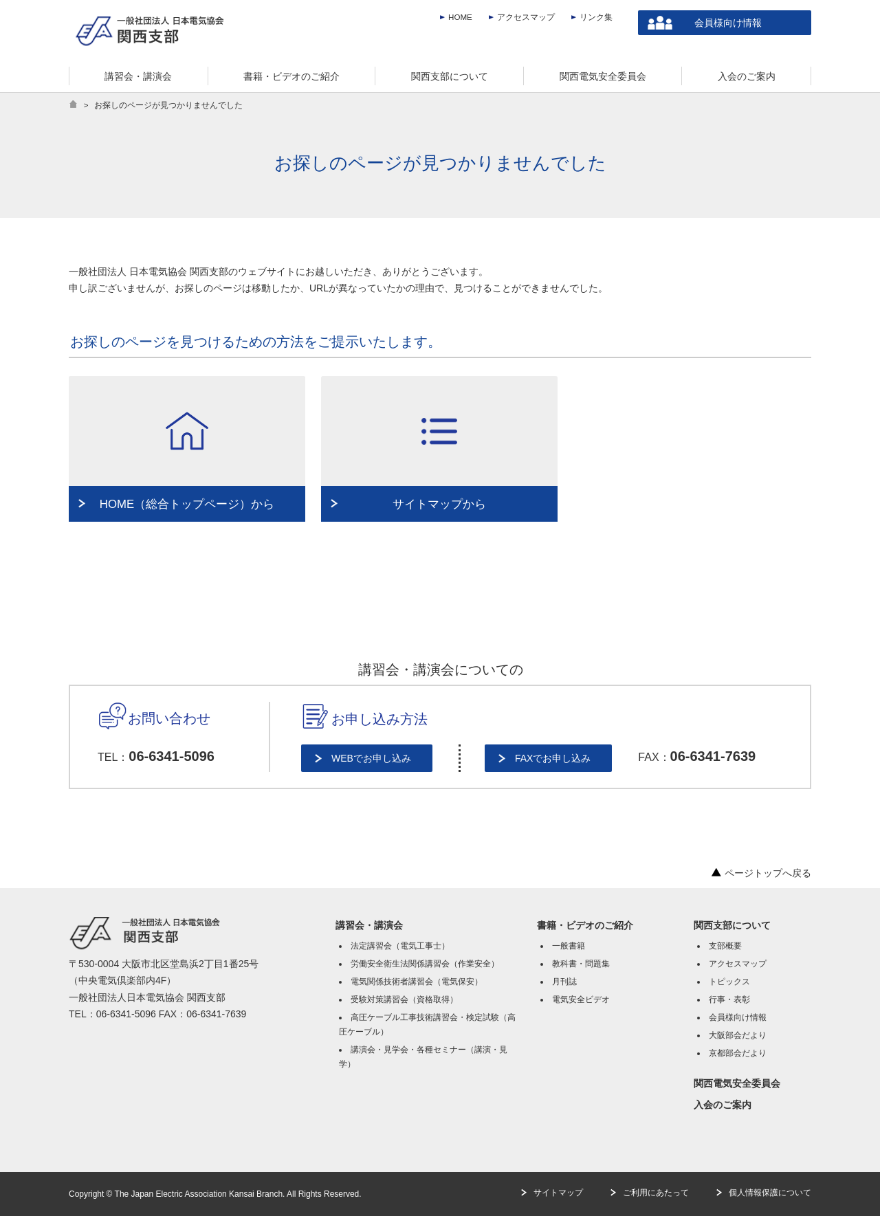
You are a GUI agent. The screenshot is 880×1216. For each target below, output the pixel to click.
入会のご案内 (722, 1104)
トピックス (729, 981)
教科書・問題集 (581, 964)
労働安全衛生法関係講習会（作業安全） (425, 964)
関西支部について (732, 925)
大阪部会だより (738, 1035)
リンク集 (596, 16)
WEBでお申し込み (371, 758)
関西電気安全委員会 (737, 1083)
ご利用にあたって (656, 1192)
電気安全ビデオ (581, 999)
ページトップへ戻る (761, 872)
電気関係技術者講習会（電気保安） (417, 981)
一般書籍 (568, 946)
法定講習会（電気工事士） (400, 946)
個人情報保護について (770, 1192)
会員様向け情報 (728, 22)
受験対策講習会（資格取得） (404, 999)
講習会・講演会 (369, 925)
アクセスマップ (526, 16)
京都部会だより (738, 1053)
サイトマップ (558, 1192)
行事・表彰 (729, 999)
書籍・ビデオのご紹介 (585, 925)
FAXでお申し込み (553, 758)
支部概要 (725, 946)
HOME (460, 16)
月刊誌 (564, 981)
